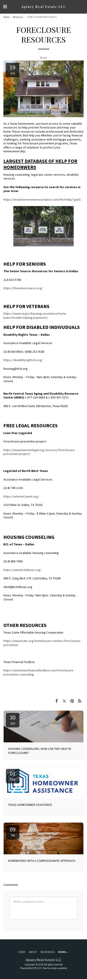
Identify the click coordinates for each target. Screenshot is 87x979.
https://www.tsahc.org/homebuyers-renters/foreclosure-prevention (42, 643)
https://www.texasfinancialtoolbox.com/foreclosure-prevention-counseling (38, 672)
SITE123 (36, 968)
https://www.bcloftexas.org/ (22, 570)
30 (12, 719)
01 (12, 775)
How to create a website (55, 968)
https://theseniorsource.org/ (23, 288)
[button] (5, 6)
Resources (18, 17)
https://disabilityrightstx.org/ (23, 360)
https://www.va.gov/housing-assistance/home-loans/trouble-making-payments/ (35, 315)
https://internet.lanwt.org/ (21, 496)
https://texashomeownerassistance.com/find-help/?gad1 (42, 199)
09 (12, 831)
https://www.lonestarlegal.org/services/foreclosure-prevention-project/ (39, 452)
